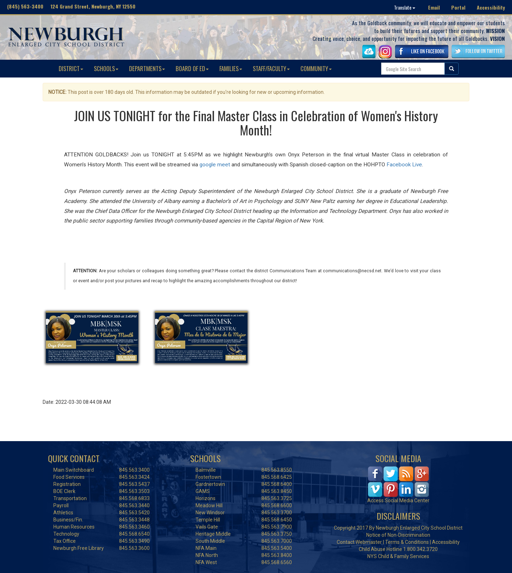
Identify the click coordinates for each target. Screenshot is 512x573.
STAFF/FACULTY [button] (271, 68)
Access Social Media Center (398, 500)
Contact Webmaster (359, 542)
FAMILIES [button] (230, 68)
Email (434, 7)
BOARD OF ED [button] (192, 68)
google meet (214, 164)
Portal (458, 7)
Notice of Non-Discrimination (398, 535)
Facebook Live (404, 164)
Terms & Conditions (407, 542)
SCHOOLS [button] (106, 68)
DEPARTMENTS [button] (147, 68)
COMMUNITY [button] (316, 68)
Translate (404, 7)
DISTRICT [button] (71, 68)
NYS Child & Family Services (398, 556)
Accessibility (491, 7)
